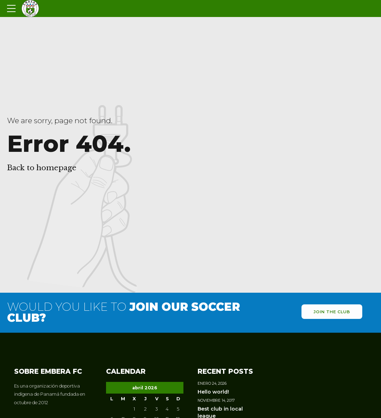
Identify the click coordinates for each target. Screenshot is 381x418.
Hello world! (213, 392)
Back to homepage (41, 167)
